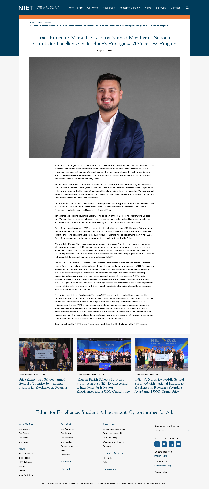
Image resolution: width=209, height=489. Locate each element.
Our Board (23, 438)
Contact (175, 8)
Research (107, 458)
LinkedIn (171, 444)
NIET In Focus (25, 462)
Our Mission (24, 429)
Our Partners (67, 438)
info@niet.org (160, 456)
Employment (110, 469)
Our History (24, 442)
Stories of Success (69, 446)
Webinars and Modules (113, 442)
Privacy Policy (160, 472)
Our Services (67, 433)
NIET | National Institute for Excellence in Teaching (39, 7)
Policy (105, 462)
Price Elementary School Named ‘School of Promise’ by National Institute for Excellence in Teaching (43, 383)
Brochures (65, 455)
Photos (22, 466)
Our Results (66, 442)
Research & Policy (129, 8)
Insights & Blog (26, 475)
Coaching (107, 446)
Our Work (92, 8)
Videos (22, 471)
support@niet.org (162, 466)
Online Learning (110, 438)
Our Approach (67, 429)
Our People (24, 433)
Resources (109, 8)
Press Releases (26, 454)
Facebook (157, 444)
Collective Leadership (113, 433)
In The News (24, 458)
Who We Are (76, 8)
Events (64, 451)
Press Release (44, 22)
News (148, 8)
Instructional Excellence (114, 429)
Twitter (164, 444)
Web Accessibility (160, 483)
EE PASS (161, 8)
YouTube (178, 444)
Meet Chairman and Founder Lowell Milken (80, 483)
